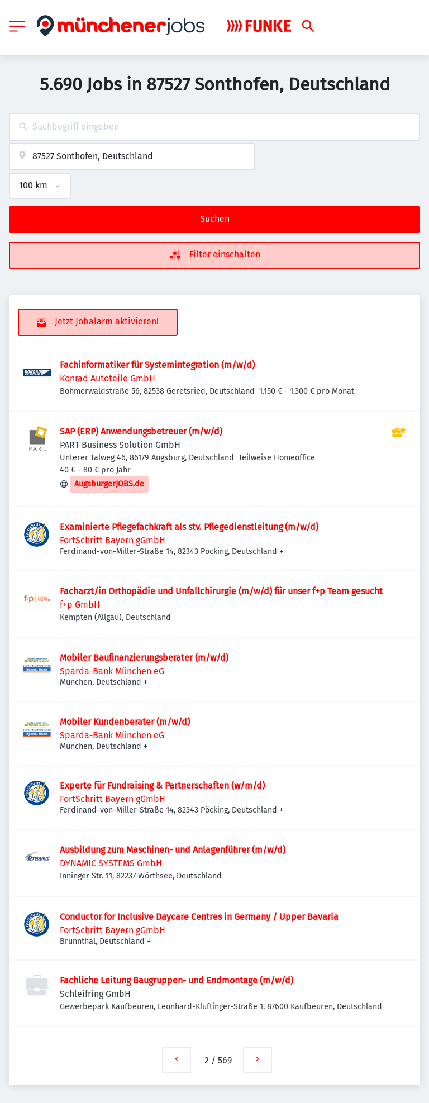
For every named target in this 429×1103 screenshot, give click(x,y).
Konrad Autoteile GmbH (107, 378)
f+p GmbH (80, 604)
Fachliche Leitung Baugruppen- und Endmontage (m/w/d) (176, 980)
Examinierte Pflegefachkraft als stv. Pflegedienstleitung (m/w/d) (189, 527)
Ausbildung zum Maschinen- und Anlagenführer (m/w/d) (172, 849)
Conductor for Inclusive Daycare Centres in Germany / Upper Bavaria (200, 916)
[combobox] (214, 127)
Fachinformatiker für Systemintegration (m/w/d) (157, 365)
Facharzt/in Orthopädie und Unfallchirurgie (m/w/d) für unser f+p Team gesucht (221, 591)
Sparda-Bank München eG (112, 671)
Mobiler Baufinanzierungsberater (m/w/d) (144, 657)
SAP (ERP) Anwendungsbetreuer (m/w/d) (141, 431)
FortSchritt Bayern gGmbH (112, 540)
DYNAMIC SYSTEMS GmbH (111, 863)
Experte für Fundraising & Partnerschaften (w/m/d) (162, 785)
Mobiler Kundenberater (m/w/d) (125, 722)
